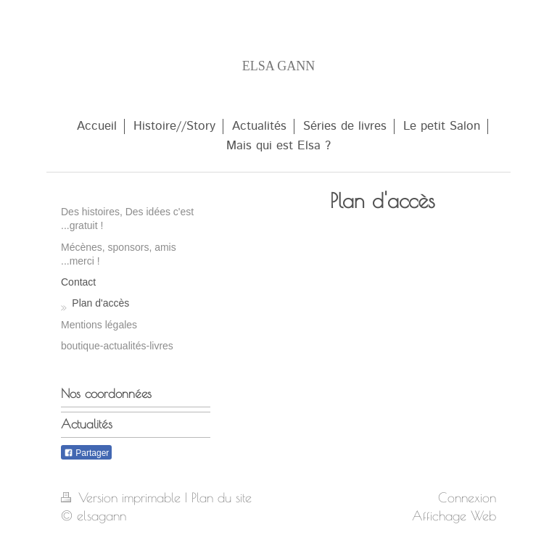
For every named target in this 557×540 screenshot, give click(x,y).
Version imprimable (123, 497)
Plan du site (221, 497)
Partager (86, 453)
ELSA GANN (278, 66)
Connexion (467, 497)
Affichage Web (454, 515)
